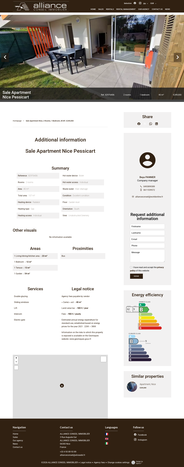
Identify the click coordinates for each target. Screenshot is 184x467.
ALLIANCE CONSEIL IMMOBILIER (75, 434)
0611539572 (149, 190)
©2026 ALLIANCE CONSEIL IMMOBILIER (59, 462)
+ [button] (16, 358)
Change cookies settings (118, 462)
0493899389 (149, 186)
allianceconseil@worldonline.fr (149, 197)
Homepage (17, 121)
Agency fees (99, 462)
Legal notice (85, 462)
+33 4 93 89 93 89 (68, 452)
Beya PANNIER (147, 177)
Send (136, 276)
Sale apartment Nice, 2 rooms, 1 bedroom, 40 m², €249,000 (50, 121)
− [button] (16, 362)
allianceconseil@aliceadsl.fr (72, 455)
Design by (136, 462)
